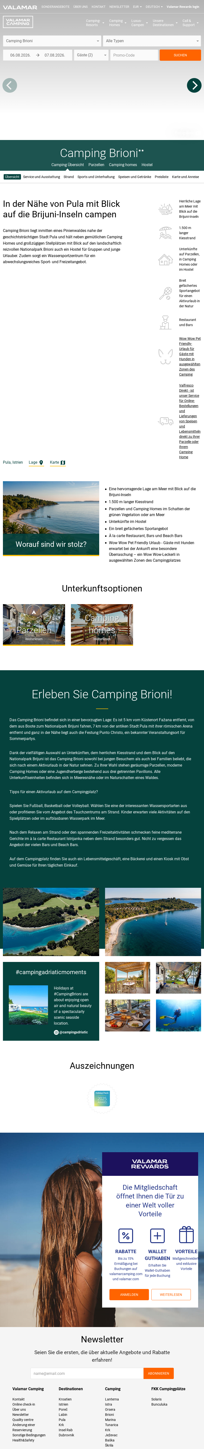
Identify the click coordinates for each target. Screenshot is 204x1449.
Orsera (110, 1409)
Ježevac (111, 1435)
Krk (61, 1425)
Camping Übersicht (67, 164)
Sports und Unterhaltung (96, 177)
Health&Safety (23, 1440)
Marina (110, 1420)
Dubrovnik (66, 1435)
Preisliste (161, 177)
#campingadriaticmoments (51, 972)
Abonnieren (158, 1373)
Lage (36, 463)
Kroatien (65, 1399)
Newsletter (119, 7)
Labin (63, 1415)
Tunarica (111, 1425)
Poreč (63, 1409)
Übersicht (12, 177)
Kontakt (99, 7)
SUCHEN (180, 55)
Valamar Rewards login (183, 7)
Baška (110, 1440)
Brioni (109, 1415)
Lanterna (112, 1399)
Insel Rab (66, 1430)
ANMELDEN (129, 1295)
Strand (69, 177)
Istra (108, 1404)
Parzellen (96, 164)
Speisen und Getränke (134, 177)
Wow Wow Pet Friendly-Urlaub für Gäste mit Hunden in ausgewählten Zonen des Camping (190, 356)
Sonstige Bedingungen (29, 1435)
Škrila (109, 1445)
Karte (58, 463)
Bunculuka (159, 1404)
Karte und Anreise (185, 177)
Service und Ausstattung (41, 177)
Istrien (63, 1404)
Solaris (156, 1399)
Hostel (147, 164)
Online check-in (23, 1404)
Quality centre (22, 1420)
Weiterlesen (171, 1295)
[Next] (194, 85)
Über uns (80, 7)
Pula (62, 1420)
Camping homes (123, 164)
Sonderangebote (55, 7)
